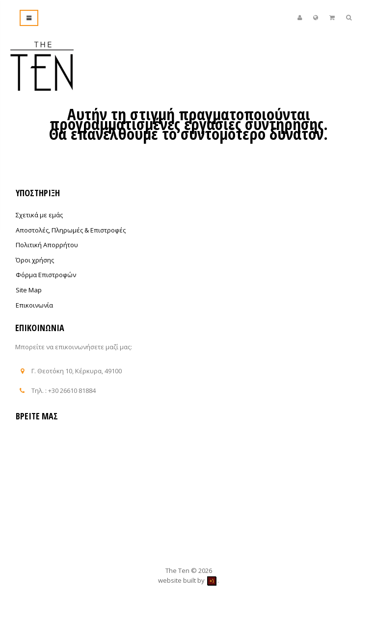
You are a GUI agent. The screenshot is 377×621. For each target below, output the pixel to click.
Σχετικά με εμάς (39, 214)
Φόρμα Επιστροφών (46, 274)
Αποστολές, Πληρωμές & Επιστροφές (71, 230)
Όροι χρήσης (35, 260)
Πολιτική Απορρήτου (47, 244)
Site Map (29, 289)
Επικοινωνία (34, 305)
